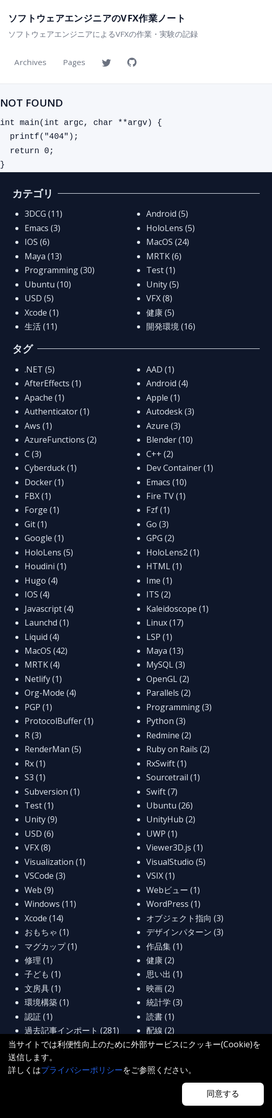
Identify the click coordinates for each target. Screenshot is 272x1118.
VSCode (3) (45, 875)
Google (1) (44, 538)
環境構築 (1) (47, 1002)
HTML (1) (164, 566)
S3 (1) (35, 777)
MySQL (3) (165, 664)
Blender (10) (169, 439)
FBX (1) (38, 496)
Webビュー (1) (173, 890)
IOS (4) (37, 594)
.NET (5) (40, 369)
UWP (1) (161, 833)
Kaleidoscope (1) (177, 608)
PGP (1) (38, 707)
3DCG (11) (43, 213)
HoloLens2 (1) (172, 552)
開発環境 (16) (170, 326)
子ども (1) (43, 974)
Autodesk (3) (170, 411)
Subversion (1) (52, 791)
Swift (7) (161, 791)
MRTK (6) (164, 256)
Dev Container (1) (179, 467)
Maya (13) (43, 256)
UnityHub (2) (170, 819)
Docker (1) (44, 482)
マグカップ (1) (51, 946)
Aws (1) (38, 425)
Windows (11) (50, 903)
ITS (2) (158, 594)
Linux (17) (165, 622)
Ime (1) (159, 580)
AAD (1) (160, 369)
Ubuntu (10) (48, 284)
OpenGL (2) (167, 679)
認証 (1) (39, 1016)
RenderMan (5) (53, 749)
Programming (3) (179, 707)
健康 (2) (160, 960)
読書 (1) (160, 1016)
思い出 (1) (164, 974)
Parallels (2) (168, 692)
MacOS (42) (46, 650)
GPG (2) (160, 538)
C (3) (33, 454)
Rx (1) (35, 763)
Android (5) (167, 213)
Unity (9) (41, 819)
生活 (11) (41, 326)
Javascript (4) (49, 608)
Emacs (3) (42, 228)
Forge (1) (42, 509)
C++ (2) (159, 454)
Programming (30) (60, 270)
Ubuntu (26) (169, 805)
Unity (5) (162, 284)
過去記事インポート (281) (72, 1030)
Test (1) (160, 270)
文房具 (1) (43, 988)
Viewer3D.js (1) (174, 847)
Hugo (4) (41, 580)
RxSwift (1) (166, 763)
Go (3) (157, 524)
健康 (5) (160, 312)
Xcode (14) (44, 918)
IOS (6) (37, 241)
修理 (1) (39, 960)
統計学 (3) (164, 1002)
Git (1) (36, 524)
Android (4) (167, 383)
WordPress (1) (173, 903)
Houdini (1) (45, 566)
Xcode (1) (42, 312)
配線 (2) (160, 1030)
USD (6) (39, 833)
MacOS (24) (167, 241)
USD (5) (39, 298)
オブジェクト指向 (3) (184, 918)
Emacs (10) (166, 482)
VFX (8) (159, 298)
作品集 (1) (164, 946)
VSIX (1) (160, 875)
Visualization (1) (55, 861)
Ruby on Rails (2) (178, 749)
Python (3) (166, 721)
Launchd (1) (47, 622)
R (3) (33, 735)
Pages (74, 62)
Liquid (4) (42, 637)
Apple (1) (163, 397)
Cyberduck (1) (51, 467)
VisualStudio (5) (176, 861)
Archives (30, 62)
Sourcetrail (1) (173, 777)
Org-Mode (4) (50, 692)
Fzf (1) (158, 509)
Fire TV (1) (166, 496)
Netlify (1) (43, 679)
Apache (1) (44, 397)
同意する (223, 1093)
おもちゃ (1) (47, 932)
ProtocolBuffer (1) (59, 721)
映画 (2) (160, 988)
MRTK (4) (42, 664)
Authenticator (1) (57, 411)
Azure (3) (163, 425)
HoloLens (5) (170, 228)
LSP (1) (159, 637)
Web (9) (39, 890)
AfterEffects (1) (53, 383)
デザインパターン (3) (184, 932)
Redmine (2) (168, 735)
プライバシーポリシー (82, 1069)
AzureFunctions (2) (61, 439)
